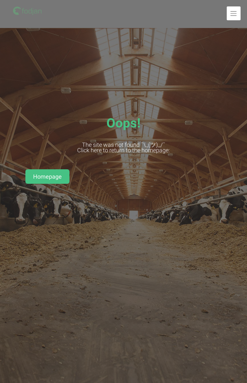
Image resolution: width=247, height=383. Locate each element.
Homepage (47, 176)
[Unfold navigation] (234, 13)
